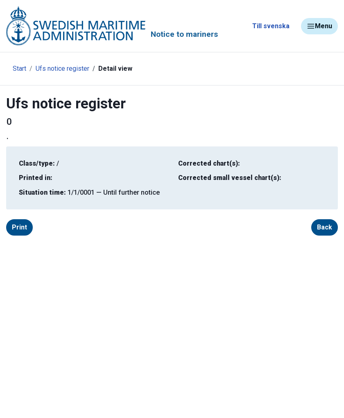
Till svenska (271, 26)
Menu (319, 26)
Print (19, 227)
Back (324, 227)
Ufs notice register (62, 68)
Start (19, 68)
